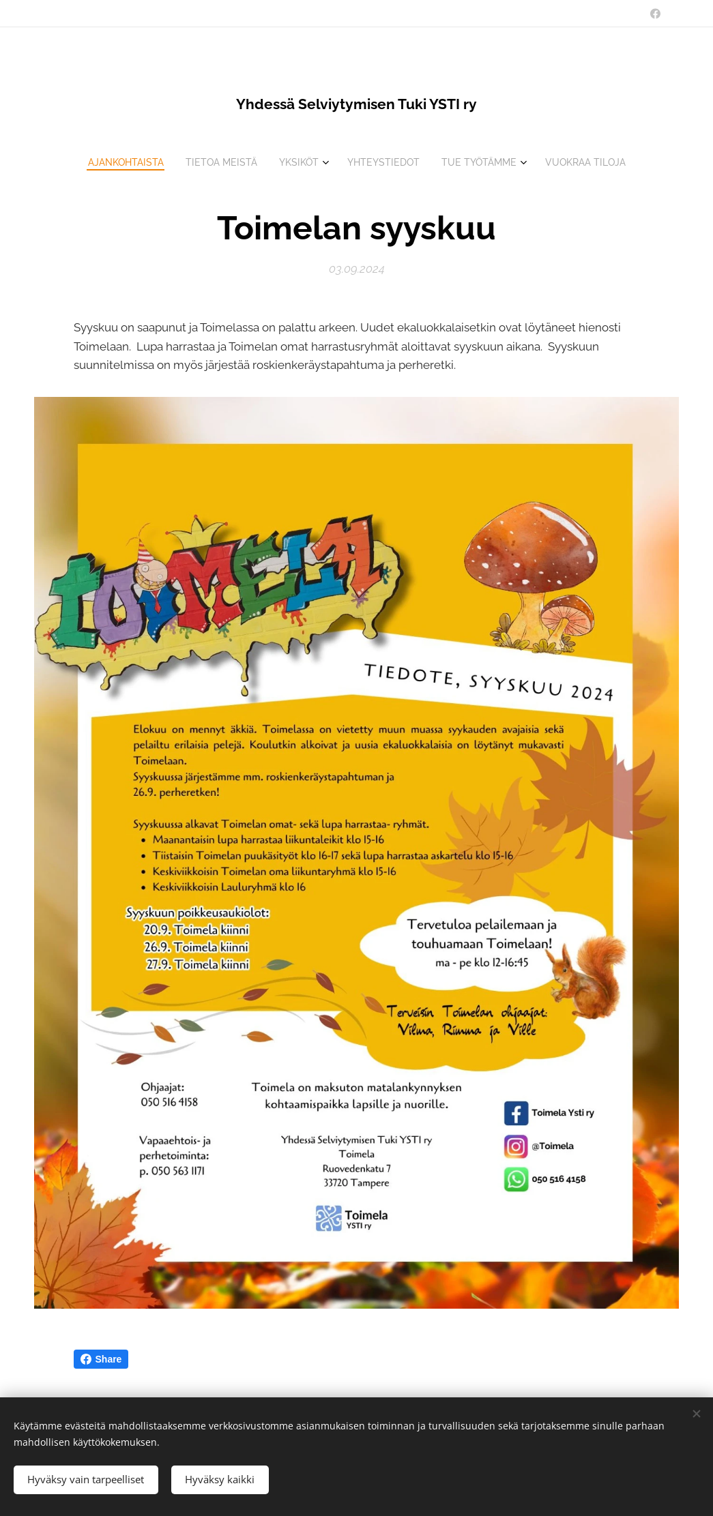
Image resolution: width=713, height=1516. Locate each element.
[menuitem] (117, 162)
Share (101, 1359)
